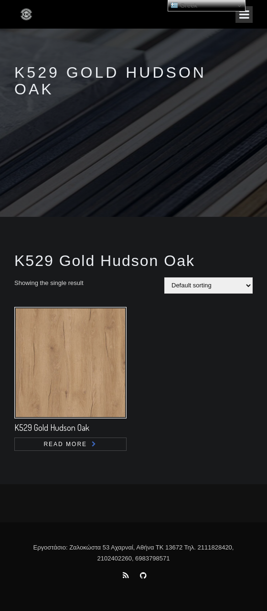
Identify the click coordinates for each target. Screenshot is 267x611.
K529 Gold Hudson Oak (51, 427)
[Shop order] (208, 285)
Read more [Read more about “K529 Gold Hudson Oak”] (65, 444)
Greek (184, 6)
